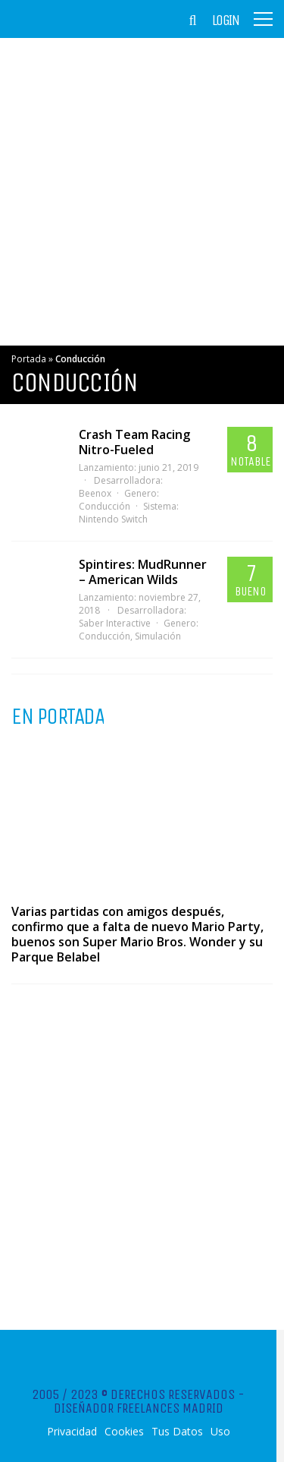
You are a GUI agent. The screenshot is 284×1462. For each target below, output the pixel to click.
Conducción (104, 506)
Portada (28, 358)
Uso (220, 1431)
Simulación (158, 636)
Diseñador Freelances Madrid (138, 1408)
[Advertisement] (142, 191)
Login (225, 20)
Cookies (124, 1431)
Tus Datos (177, 1431)
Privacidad (72, 1431)
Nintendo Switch (113, 519)
